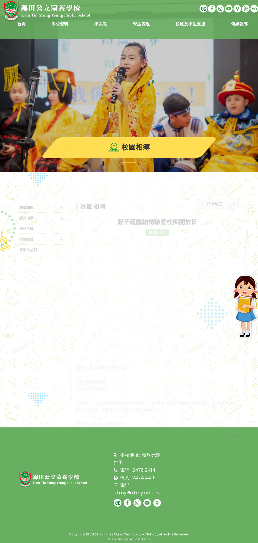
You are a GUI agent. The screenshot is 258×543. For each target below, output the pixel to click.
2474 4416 (144, 477)
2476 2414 (143, 470)
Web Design (118, 539)
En (254, 8)
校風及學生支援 (190, 24)
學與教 (100, 24)
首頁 (21, 24)
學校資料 (59, 24)
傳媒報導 (239, 24)
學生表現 (141, 24)
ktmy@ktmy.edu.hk (137, 492)
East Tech (142, 539)
